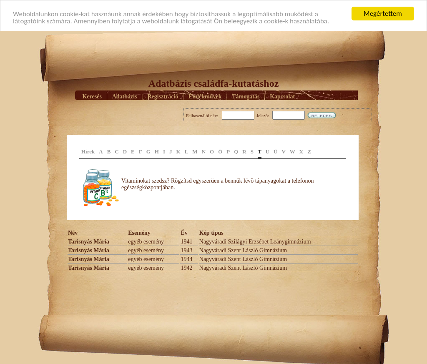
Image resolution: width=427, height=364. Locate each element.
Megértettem (383, 13)
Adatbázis (124, 96)
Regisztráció (162, 96)
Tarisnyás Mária (88, 241)
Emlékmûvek (204, 96)
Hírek (88, 151)
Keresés (92, 96)
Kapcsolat (282, 96)
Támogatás (245, 96)
